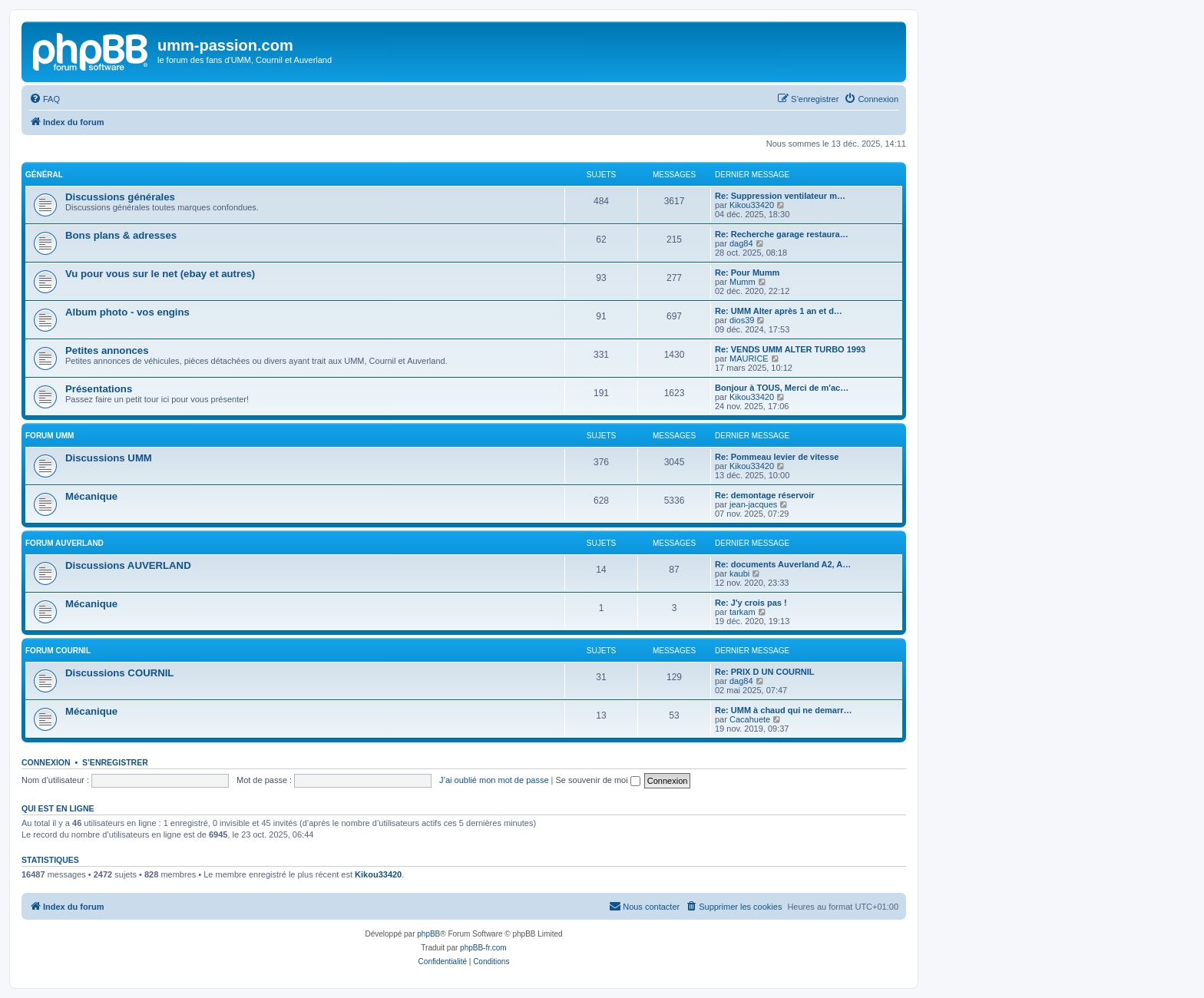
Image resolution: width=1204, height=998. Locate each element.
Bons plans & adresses (121, 235)
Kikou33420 (751, 205)
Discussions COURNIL (119, 673)
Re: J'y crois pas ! (751, 602)
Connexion (46, 762)
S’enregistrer (115, 762)
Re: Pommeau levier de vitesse (776, 456)
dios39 (741, 320)
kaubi (739, 573)
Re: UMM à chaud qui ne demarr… (783, 710)
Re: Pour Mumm (747, 272)
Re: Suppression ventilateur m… (780, 195)
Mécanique (91, 496)
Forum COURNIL (58, 650)
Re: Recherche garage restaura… (781, 234)
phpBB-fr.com (483, 947)
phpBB (428, 934)
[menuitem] (44, 99)
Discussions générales (120, 197)
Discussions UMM (108, 458)
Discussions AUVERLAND (128, 565)
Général (44, 174)
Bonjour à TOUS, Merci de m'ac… (781, 387)
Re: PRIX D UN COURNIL (765, 671)
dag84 (741, 243)
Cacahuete (749, 719)
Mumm (742, 281)
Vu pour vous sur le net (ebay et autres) (160, 273)
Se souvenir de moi (598, 780)
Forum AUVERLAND (64, 543)
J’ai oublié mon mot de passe (493, 780)
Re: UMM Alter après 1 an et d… (778, 311)
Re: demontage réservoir (765, 495)
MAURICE (749, 358)
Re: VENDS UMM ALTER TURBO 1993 (790, 349)
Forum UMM (49, 435)
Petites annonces (106, 350)
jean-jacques (753, 504)
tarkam (742, 611)
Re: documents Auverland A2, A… (783, 564)
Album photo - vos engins (127, 312)
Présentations (98, 389)
